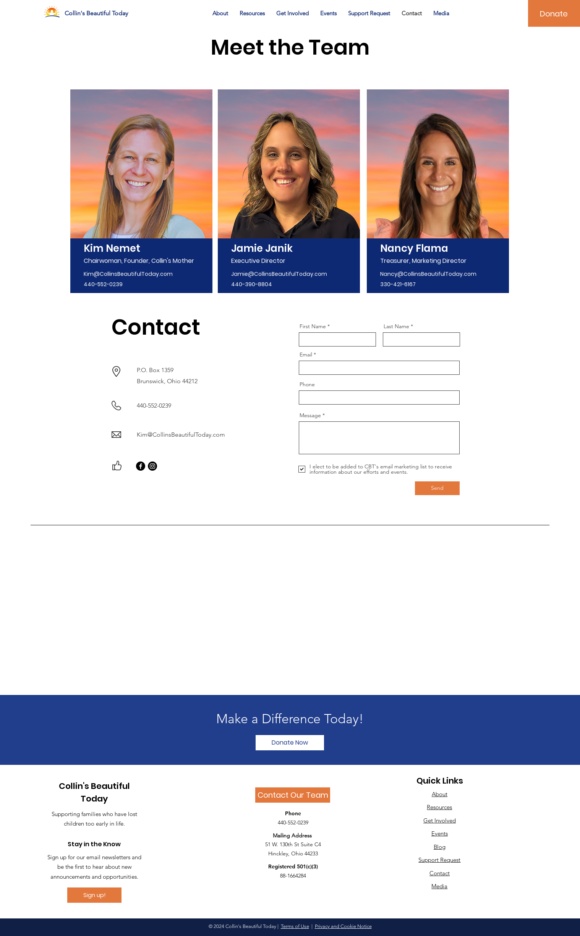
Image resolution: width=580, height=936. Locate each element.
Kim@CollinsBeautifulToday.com (128, 274)
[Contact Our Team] (292, 795)
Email (306, 354)
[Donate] (554, 13)
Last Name (396, 326)
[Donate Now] (290, 742)
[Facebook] (140, 466)
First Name (313, 326)
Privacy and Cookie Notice (343, 926)
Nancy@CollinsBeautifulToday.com (428, 274)
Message (310, 415)
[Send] (437, 488)
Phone (307, 384)
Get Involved (439, 820)
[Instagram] (152, 466)
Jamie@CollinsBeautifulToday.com (279, 274)
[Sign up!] (94, 895)
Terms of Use (295, 926)
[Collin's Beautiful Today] (98, 13)
